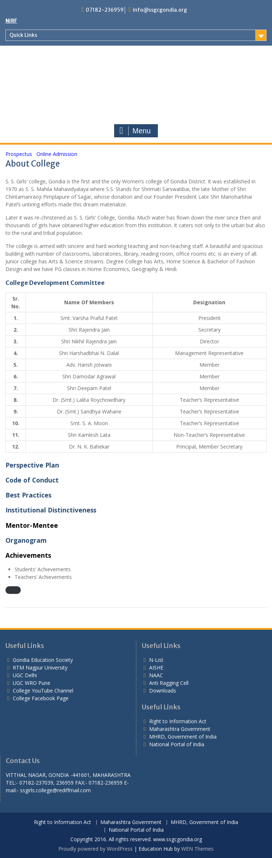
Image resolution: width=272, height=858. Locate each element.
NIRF (11, 21)
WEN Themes (197, 848)
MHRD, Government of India (183, 736)
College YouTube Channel (43, 690)
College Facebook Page (41, 698)
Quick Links (23, 35)
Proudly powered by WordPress (95, 848)
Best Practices (28, 495)
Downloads (162, 690)
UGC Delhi (25, 675)
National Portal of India (176, 744)
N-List (156, 659)
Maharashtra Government (179, 728)
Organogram (26, 540)
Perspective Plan (32, 465)
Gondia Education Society (43, 659)
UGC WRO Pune (31, 682)
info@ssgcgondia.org (160, 10)
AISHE (156, 667)
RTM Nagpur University (40, 667)
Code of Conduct (32, 480)
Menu (135, 131)
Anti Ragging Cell (169, 682)
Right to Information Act (177, 721)
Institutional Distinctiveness (50, 510)
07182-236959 (105, 10)
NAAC (156, 675)
